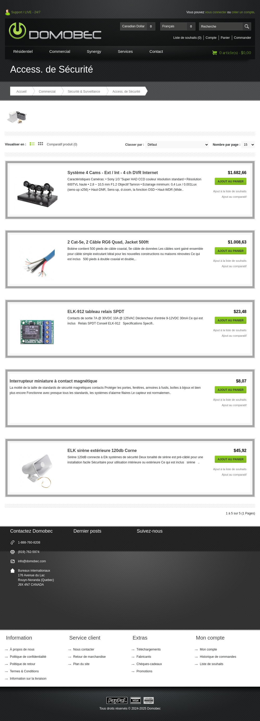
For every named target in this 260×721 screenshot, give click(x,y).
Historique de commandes (218, 657)
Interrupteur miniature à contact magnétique (53, 381)
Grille (40, 143)
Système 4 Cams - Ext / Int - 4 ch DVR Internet (112, 172)
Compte (211, 38)
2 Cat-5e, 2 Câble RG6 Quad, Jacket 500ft (107, 242)
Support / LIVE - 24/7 (25, 12)
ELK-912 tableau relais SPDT (95, 311)
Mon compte (208, 649)
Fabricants (144, 657)
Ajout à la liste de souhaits (229, 191)
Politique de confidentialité (28, 657)
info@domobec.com (32, 561)
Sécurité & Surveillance (84, 91)
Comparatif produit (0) (62, 144)
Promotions (144, 671)
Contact (156, 51)
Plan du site (81, 664)
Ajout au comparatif (234, 196)
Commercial (59, 51)
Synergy (94, 51)
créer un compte (243, 12)
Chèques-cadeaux (149, 664)
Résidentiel (23, 51)
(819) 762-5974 (28, 552)
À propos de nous (22, 649)
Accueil (21, 91)
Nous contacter (83, 649)
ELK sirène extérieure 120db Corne (102, 450)
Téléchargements (149, 649)
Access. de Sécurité (126, 91)
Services (125, 51)
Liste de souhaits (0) (187, 38)
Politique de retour (22, 664)
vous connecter (215, 12)
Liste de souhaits (211, 664)
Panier (225, 38)
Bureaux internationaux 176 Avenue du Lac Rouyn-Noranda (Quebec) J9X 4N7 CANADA (36, 577)
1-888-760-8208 (29, 542)
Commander (242, 38)
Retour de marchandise (89, 657)
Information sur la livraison (28, 678)
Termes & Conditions (24, 671)
